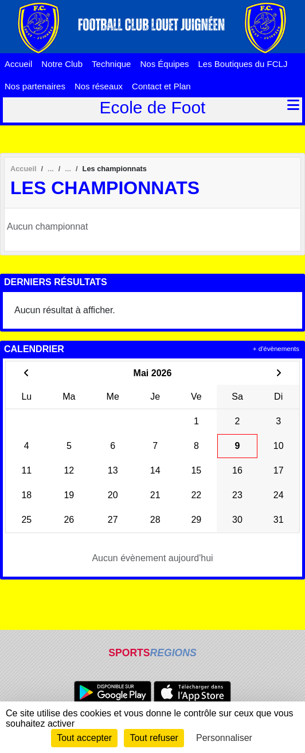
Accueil (18, 64)
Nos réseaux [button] (99, 86)
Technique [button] (111, 64)
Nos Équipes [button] (164, 64)
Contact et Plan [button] (161, 86)
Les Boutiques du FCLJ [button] (243, 64)
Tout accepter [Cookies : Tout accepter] (84, 738)
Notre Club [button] (62, 64)
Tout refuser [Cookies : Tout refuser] (154, 738)
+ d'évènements (276, 348)
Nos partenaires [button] (35, 86)
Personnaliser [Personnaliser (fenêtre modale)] (224, 738)
